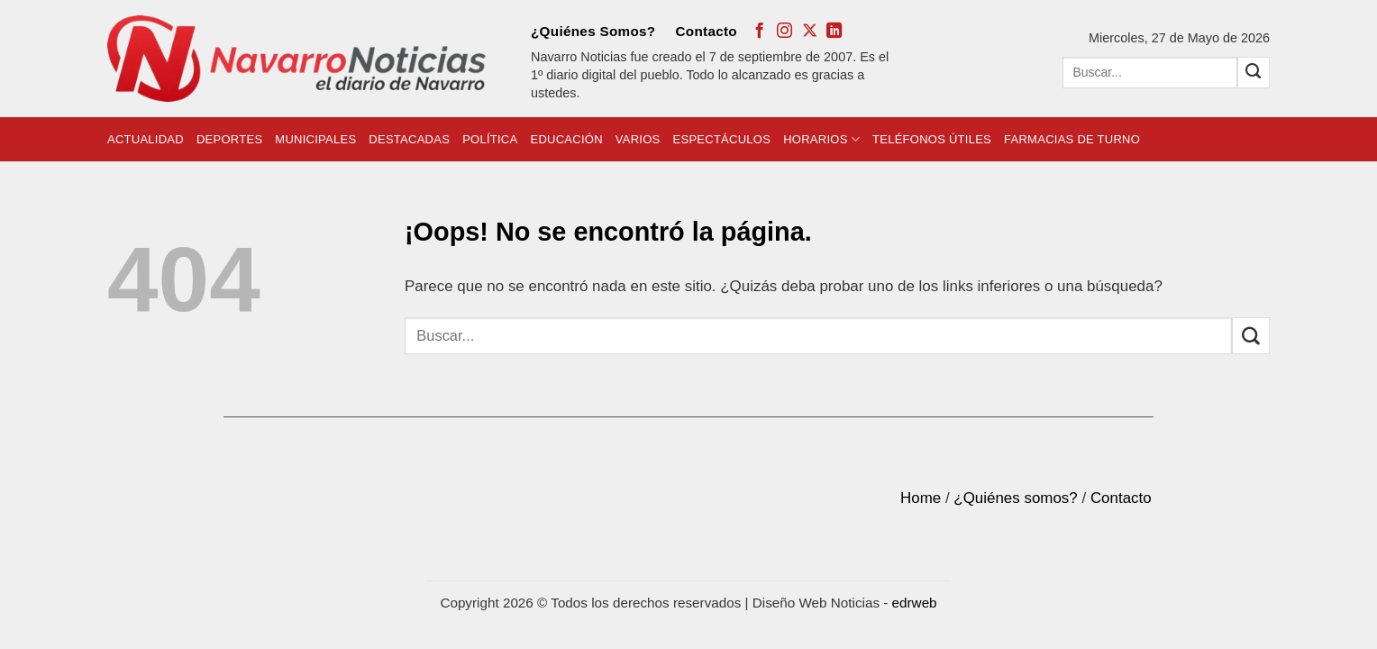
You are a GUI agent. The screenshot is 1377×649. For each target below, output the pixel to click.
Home (920, 498)
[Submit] (1253, 72)
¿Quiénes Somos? (593, 31)
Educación (566, 139)
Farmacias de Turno (1072, 139)
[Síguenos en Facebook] (759, 32)
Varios (638, 139)
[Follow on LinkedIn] (834, 32)
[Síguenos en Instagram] (784, 32)
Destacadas (409, 139)
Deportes (229, 139)
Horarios (821, 139)
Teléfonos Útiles (931, 139)
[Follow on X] (809, 32)
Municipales (315, 139)
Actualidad (145, 139)
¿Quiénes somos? (1015, 498)
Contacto (706, 31)
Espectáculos (722, 139)
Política (489, 139)
